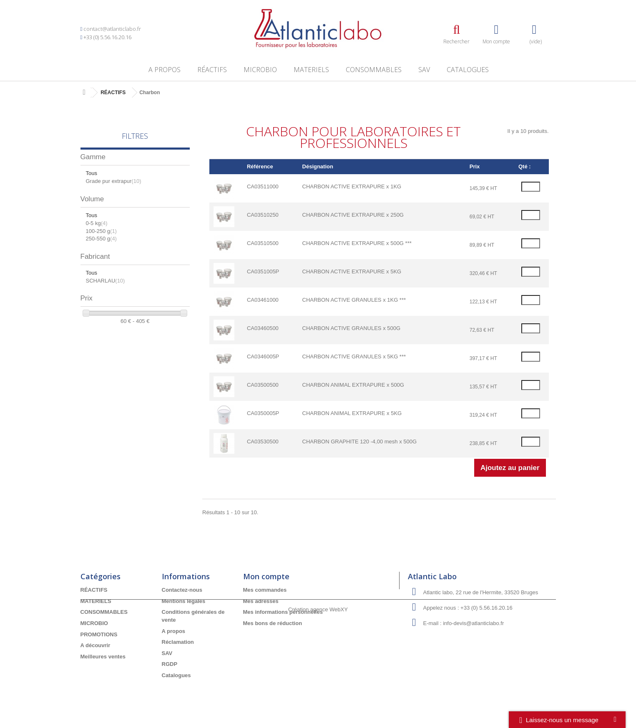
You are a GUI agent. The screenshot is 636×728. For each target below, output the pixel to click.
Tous (91, 173)
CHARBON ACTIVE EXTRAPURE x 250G (353, 215)
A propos (164, 69)
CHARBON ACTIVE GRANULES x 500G (351, 328)
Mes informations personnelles (283, 612)
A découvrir (95, 645)
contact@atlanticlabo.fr (112, 29)
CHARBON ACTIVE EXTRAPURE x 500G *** (357, 243)
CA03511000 (263, 186)
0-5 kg (97, 223)
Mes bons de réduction (272, 623)
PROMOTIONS (99, 634)
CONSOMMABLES (374, 69)
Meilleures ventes (103, 656)
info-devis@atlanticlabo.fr (473, 623)
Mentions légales (184, 601)
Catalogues (468, 69)
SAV (424, 69)
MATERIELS (311, 69)
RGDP (170, 664)
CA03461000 (263, 300)
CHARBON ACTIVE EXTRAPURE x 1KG (352, 186)
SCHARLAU (105, 281)
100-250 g (101, 231)
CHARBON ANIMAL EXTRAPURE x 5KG (352, 413)
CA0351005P (263, 271)
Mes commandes (265, 590)
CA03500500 (263, 385)
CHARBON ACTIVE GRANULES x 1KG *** (354, 300)
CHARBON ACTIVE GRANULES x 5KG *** (354, 356)
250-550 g (101, 238)
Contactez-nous (182, 590)
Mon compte (266, 576)
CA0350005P (263, 413)
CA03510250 (263, 215)
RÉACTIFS (212, 69)
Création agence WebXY (318, 705)
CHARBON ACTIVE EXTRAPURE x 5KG (352, 271)
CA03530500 (263, 441)
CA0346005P (263, 356)
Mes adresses (261, 601)
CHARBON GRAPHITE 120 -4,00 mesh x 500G (359, 441)
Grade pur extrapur (113, 181)
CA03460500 (263, 328)
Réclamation (178, 642)
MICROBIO (260, 69)
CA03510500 (263, 243)
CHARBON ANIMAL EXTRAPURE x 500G (353, 385)
